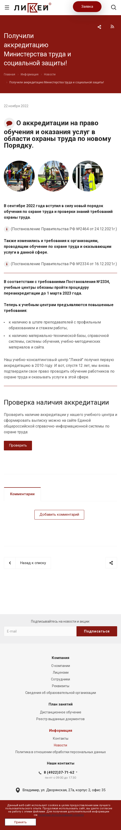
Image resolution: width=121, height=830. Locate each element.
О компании (60, 666)
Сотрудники (60, 679)
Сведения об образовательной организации (60, 693)
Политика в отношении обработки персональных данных (60, 752)
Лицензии (61, 672)
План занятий (61, 704)
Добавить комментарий (59, 514)
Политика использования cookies (61, 815)
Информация (60, 730)
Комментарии (22, 494)
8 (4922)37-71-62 (59, 772)
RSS (112, 26)
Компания (60, 658)
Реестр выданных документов (60, 719)
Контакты (60, 738)
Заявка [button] (87, 6)
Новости (60, 745)
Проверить (18, 445)
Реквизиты (60, 686)
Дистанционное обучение (60, 712)
